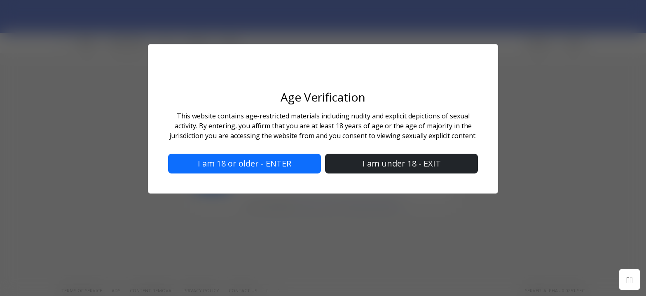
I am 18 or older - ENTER (244, 163)
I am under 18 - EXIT (402, 163)
